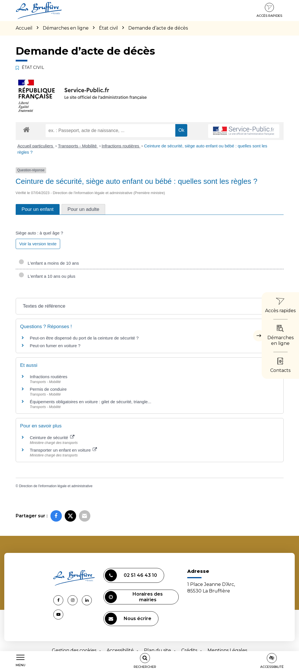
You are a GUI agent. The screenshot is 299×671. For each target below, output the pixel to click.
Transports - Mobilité (78, 145)
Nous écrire (128, 619)
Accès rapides (269, 10)
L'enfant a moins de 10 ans (49, 263)
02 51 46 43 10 (131, 575)
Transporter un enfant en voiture (63, 450)
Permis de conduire (48, 389)
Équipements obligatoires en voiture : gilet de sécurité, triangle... (90, 401)
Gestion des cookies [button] (74, 650)
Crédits (189, 650)
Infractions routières (121, 145)
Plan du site (157, 650)
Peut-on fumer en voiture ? (55, 345)
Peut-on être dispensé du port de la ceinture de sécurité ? (84, 338)
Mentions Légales (227, 650)
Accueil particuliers (35, 145)
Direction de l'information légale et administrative (56, 486)
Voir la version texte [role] (38, 243)
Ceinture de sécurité (52, 437)
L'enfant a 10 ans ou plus (47, 276)
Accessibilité (120, 650)
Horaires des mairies (134, 597)
